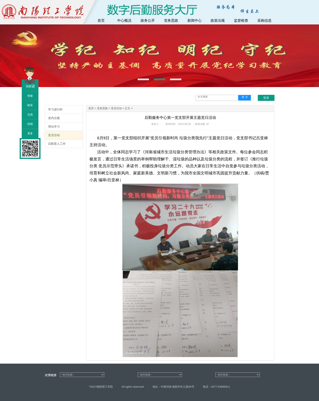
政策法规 (218, 21)
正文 (128, 108)
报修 (30, 95)
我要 (30, 86)
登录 (266, 97)
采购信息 (264, 21)
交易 (30, 114)
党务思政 (171, 21)
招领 (30, 124)
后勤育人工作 (57, 143)
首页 (101, 21)
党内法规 (54, 118)
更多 (30, 133)
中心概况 (124, 21)
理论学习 (54, 126)
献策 (30, 105)
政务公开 (148, 21)
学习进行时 (55, 109)
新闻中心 (194, 21)
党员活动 (54, 135)
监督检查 (241, 21)
